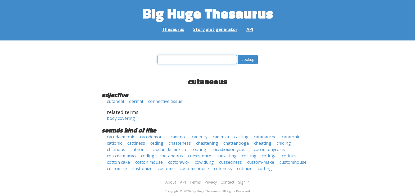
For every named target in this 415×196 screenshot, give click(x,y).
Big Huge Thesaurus (207, 13)
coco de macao (121, 156)
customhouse (292, 162)
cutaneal (115, 101)
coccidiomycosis (269, 149)
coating (198, 149)
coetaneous (171, 156)
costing (249, 156)
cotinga (269, 156)
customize (142, 168)
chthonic (138, 149)
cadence (179, 137)
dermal (136, 101)
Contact (227, 182)
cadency (200, 137)
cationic (114, 143)
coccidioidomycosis (230, 149)
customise (117, 168)
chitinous (116, 149)
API (249, 29)
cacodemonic (152, 137)
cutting (265, 168)
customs (166, 168)
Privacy (211, 182)
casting (241, 137)
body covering (121, 118)
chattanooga (236, 143)
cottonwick (179, 162)
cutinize (244, 168)
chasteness (180, 143)
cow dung (204, 162)
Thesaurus (173, 29)
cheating (262, 143)
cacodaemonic (121, 137)
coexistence (199, 156)
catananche (265, 137)
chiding (284, 143)
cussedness (230, 162)
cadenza (221, 137)
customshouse (194, 168)
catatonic (291, 137)
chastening (207, 143)
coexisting (226, 156)
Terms (195, 182)
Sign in (244, 182)
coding (147, 156)
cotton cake (118, 162)
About (170, 182)
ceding (156, 143)
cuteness (223, 168)
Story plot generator (215, 29)
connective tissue (165, 101)
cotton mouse (149, 162)
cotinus (289, 156)
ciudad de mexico (169, 149)
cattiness (136, 143)
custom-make (260, 162)
